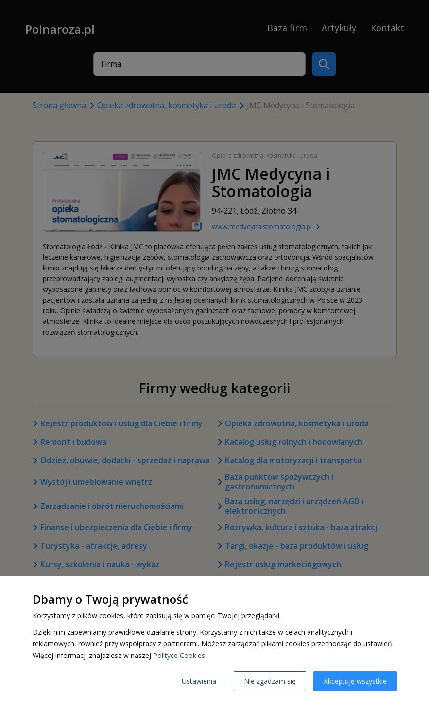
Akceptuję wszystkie (355, 681)
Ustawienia (199, 681)
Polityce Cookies (179, 655)
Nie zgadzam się (270, 681)
